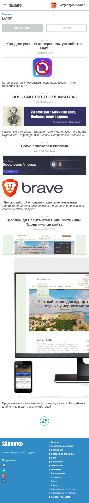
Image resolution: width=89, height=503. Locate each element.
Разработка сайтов (61, 497)
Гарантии (55, 485)
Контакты (56, 469)
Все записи (22, 28)
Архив (66, 28)
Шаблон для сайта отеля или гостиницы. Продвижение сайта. (45, 222)
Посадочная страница (62, 454)
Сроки (54, 481)
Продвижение (58, 473)
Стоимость (56, 477)
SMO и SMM (57, 450)
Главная (7, 14)
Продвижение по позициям (64, 489)
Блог (53, 458)
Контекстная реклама (62, 446)
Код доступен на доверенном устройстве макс (44, 46)
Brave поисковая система (44, 146)
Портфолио (57, 462)
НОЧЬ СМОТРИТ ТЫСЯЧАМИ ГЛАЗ (44, 97)
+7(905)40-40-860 (72, 5)
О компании (57, 465)
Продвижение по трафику (63, 493)
